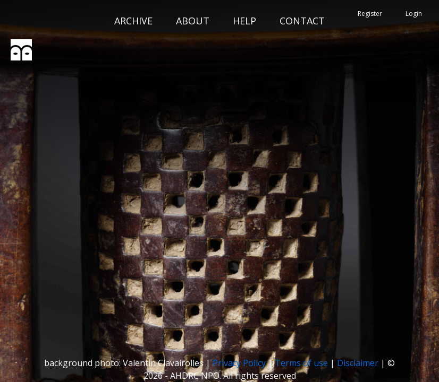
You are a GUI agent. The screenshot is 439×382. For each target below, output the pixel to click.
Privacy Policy (239, 363)
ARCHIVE (133, 20)
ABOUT (192, 20)
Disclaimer (357, 363)
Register (370, 14)
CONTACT (302, 20)
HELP (244, 20)
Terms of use (301, 363)
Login (414, 14)
